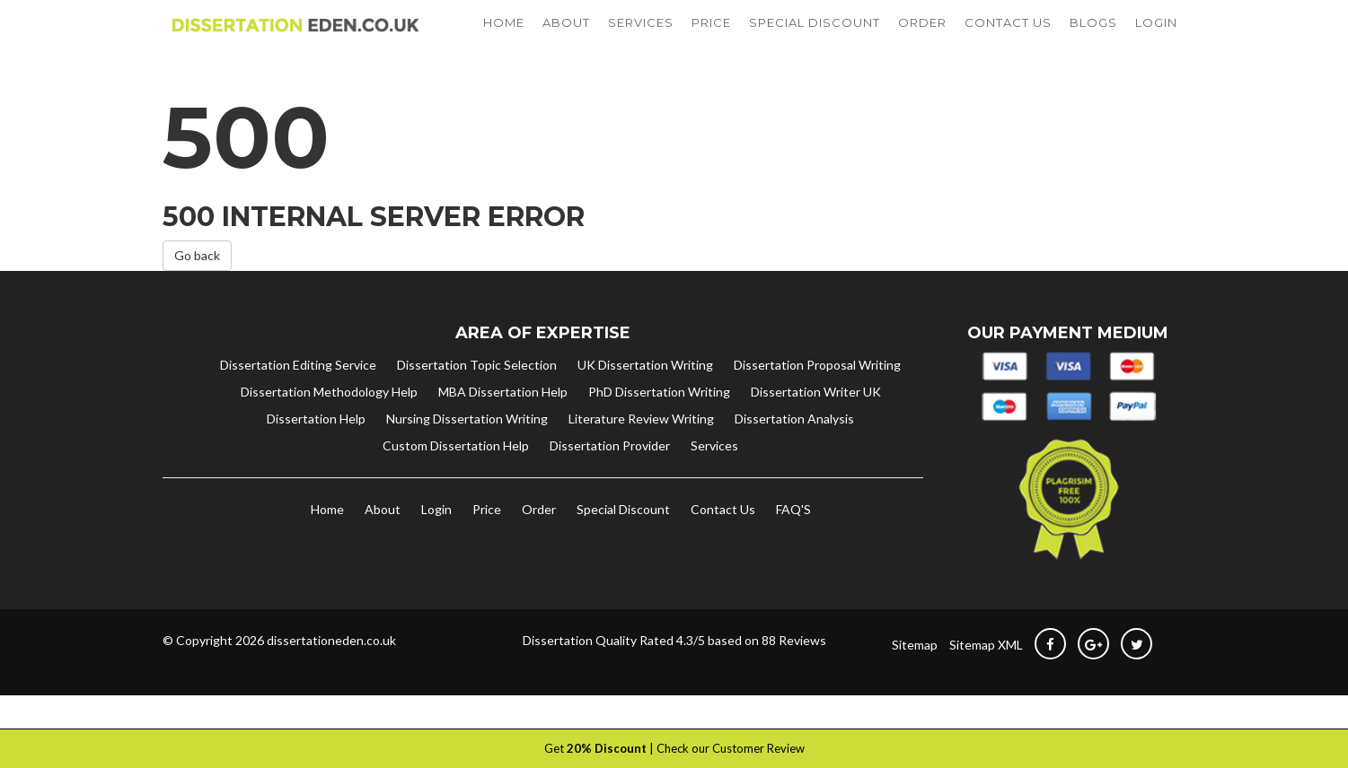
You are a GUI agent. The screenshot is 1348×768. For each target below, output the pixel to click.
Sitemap (915, 679)
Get (595, 748)
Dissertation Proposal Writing (817, 399)
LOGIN (1156, 40)
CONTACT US (1008, 40)
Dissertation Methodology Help (329, 426)
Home (327, 544)
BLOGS (1093, 40)
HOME (503, 40)
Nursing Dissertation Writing (467, 453)
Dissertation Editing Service (298, 399)
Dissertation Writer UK (816, 426)
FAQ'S (793, 544)
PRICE (711, 40)
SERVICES (641, 40)
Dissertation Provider (610, 480)
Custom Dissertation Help (456, 480)
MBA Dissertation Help (503, 426)
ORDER (922, 40)
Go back (197, 291)
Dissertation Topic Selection (477, 399)
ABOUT (566, 40)
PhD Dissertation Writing (659, 426)
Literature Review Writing (641, 453)
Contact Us (723, 544)
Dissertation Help (316, 453)
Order (539, 544)
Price (486, 544)
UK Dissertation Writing (645, 399)
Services (714, 480)
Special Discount (623, 544)
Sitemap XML (986, 679)
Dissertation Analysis (794, 453)
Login (436, 544)
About (383, 544)
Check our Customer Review (730, 748)
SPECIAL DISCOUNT (814, 40)
